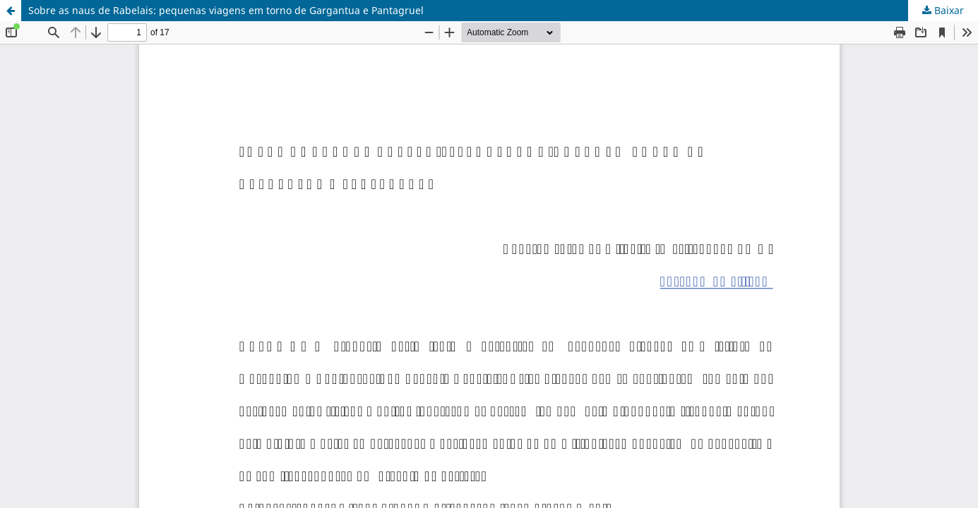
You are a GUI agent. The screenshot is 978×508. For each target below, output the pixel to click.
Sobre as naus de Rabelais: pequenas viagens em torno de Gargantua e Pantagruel (226, 10)
